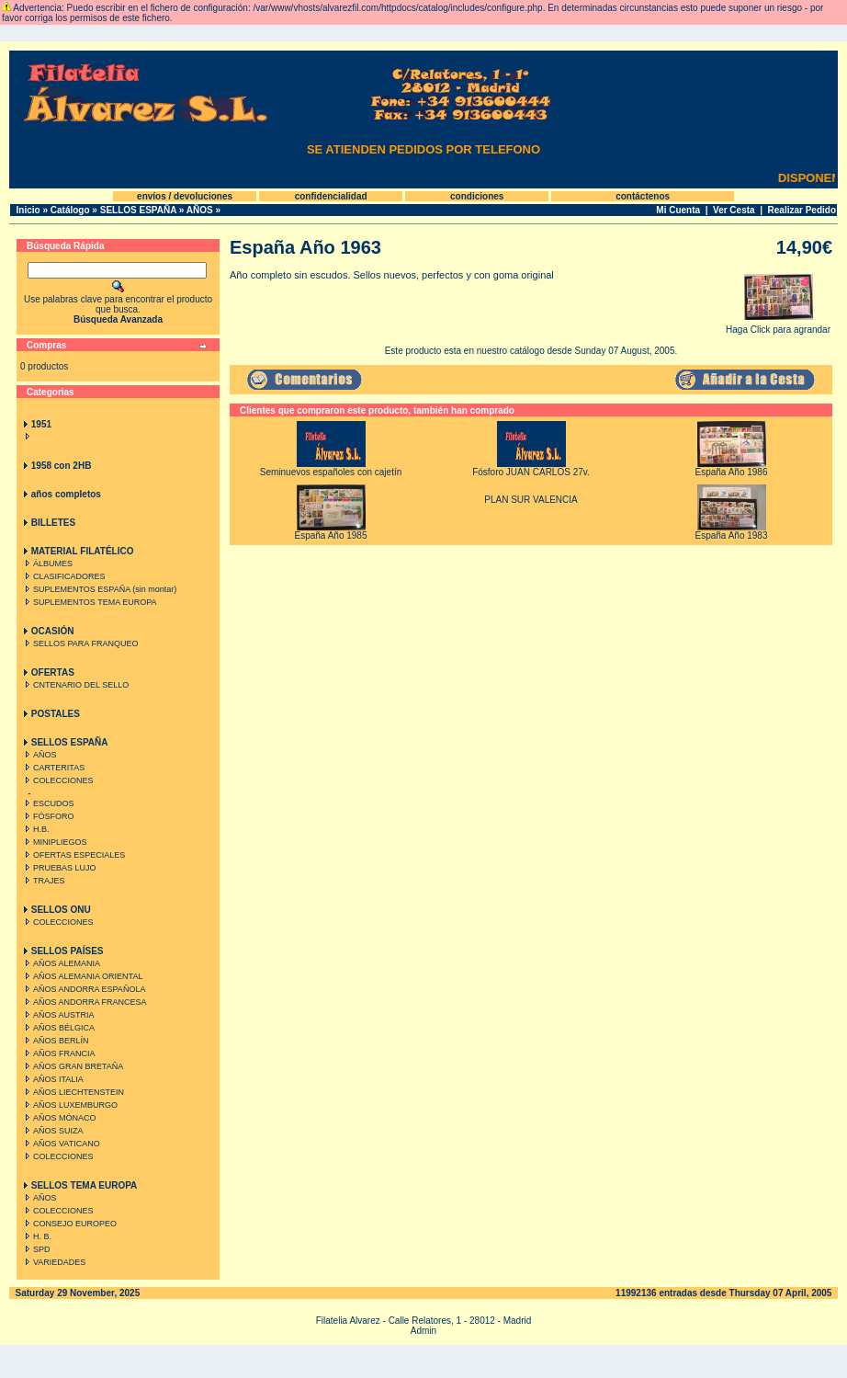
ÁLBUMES (47, 563)
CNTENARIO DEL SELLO (75, 684)
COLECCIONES (57, 780)
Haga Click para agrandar (778, 325)
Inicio (28, 210)
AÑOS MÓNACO (58, 1117)
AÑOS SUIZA (52, 1130)
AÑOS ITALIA (52, 1079)
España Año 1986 (731, 472)
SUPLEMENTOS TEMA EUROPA (89, 602)
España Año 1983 (731, 535)
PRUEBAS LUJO (58, 867)
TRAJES (43, 880)
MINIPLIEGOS (54, 842)
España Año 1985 (331, 535)
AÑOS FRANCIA (58, 1053)
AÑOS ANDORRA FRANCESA (84, 1002)
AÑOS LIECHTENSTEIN (72, 1092)
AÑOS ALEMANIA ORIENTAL (81, 976)
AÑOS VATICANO (60, 1143)
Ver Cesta (734, 210)
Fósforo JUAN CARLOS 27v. (531, 472)
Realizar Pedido (802, 210)
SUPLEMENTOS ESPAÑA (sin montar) (98, 589)
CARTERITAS (53, 767)
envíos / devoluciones (184, 196)
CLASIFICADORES (63, 576)
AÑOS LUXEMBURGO (69, 1105)
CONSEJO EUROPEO (69, 1223)
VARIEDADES (53, 1262)
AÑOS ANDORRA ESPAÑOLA (83, 989)
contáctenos (642, 196)
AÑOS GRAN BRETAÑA (72, 1066)
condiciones (476, 196)
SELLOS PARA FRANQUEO (79, 643)
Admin (423, 1331)
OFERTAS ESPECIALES (73, 855)
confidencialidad (331, 196)
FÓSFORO (47, 816)
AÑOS (199, 210)
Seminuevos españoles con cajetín (331, 472)
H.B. (35, 829)
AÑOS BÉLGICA (58, 1027)
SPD (36, 1249)
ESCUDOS (47, 803)
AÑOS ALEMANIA (60, 963)
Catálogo (70, 210)
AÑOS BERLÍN (55, 1040)
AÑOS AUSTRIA (58, 1014)
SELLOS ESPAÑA (138, 210)
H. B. (36, 1236)
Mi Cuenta (678, 210)
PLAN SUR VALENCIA (531, 500)
